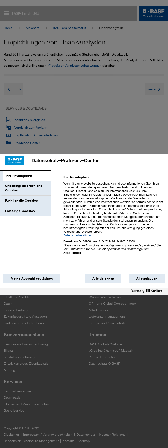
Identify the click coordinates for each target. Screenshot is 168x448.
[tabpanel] (113, 217)
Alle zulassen (146, 278)
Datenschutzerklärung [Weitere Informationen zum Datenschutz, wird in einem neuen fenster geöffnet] (77, 235)
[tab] (25, 176)
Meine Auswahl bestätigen (32, 278)
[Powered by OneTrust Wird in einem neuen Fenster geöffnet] (148, 292)
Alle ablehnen (103, 278)
